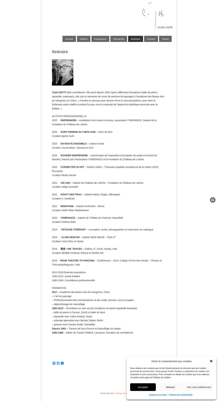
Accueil (69, 39)
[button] (211, 361)
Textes (165, 39)
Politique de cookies (158, 395)
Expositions (100, 39)
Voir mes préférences (199, 387)
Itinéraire (135, 39)
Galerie (84, 39)
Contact (151, 39)
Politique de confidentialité (180, 395)
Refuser (170, 387)
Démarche (118, 39)
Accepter (143, 387)
